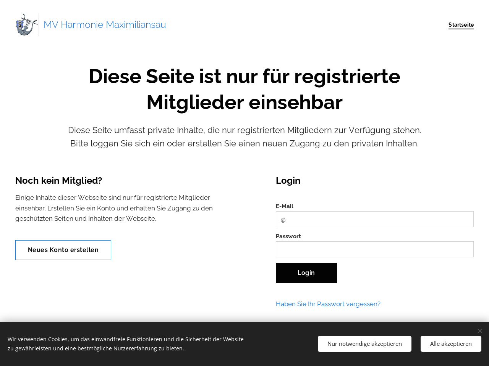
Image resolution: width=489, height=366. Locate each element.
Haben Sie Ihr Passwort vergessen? (328, 304)
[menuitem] (459, 24)
